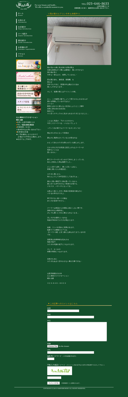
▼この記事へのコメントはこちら (63, 303)
